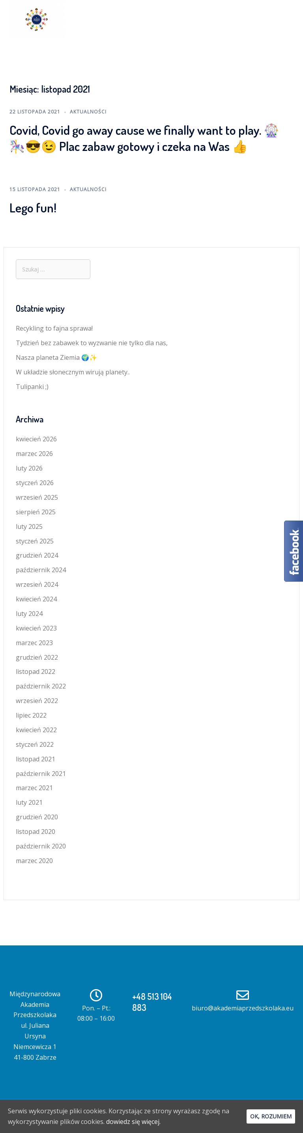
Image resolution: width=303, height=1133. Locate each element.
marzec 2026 (34, 453)
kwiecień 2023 (36, 628)
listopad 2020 (35, 831)
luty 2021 (29, 802)
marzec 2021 (34, 787)
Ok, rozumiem (271, 1116)
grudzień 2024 (37, 555)
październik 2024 (41, 570)
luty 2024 (29, 613)
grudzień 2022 (37, 657)
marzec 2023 (34, 642)
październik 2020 (41, 846)
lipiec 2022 (31, 715)
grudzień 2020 (37, 817)
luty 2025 (29, 526)
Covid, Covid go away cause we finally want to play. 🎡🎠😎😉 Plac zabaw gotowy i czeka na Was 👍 (144, 138)
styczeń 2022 (35, 744)
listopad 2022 (35, 671)
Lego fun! (32, 207)
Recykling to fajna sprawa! (54, 328)
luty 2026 (29, 468)
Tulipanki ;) (32, 386)
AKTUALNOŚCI (88, 111)
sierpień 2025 (36, 512)
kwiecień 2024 (36, 599)
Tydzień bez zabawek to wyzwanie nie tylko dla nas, (92, 343)
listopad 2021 (35, 759)
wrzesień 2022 (37, 700)
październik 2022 (41, 686)
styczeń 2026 (35, 482)
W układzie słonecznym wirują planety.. (73, 372)
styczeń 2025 (35, 541)
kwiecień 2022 (36, 730)
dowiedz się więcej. (133, 1121)
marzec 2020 (34, 860)
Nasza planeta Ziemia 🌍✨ (56, 357)
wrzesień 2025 (37, 497)
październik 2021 (41, 773)
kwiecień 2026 (36, 439)
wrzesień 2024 (37, 584)
